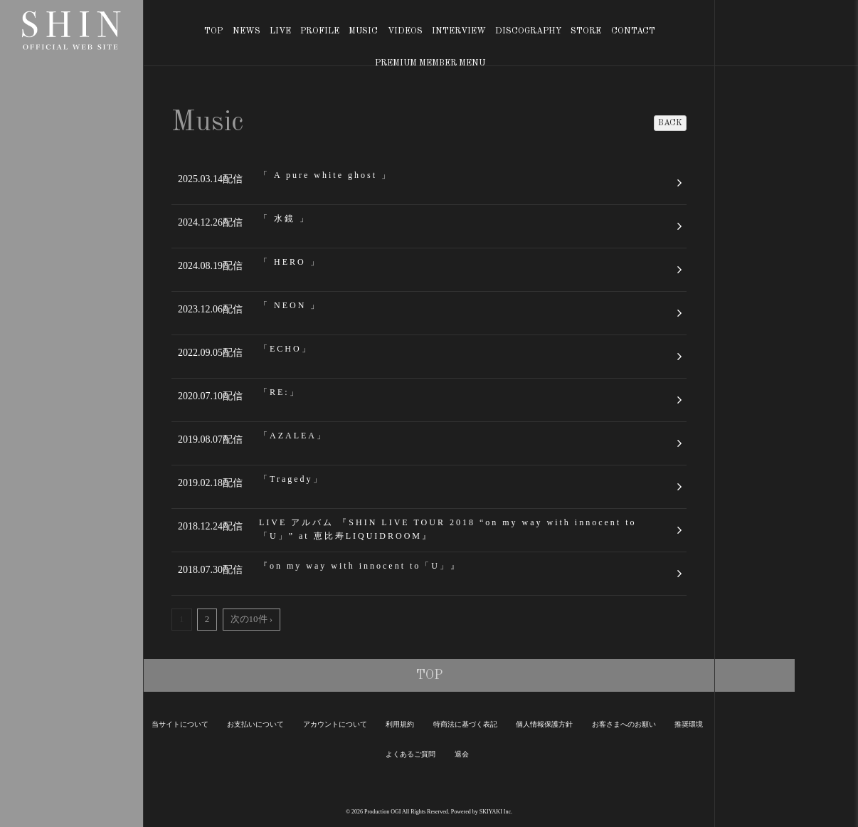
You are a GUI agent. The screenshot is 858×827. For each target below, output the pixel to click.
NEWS (246, 31)
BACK (670, 123)
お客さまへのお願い (624, 724)
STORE (586, 31)
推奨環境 (688, 724)
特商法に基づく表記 (465, 724)
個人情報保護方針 (544, 724)
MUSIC (363, 31)
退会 (462, 754)
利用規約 (400, 724)
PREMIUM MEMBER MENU (430, 63)
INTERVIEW (459, 31)
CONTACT (633, 31)
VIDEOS (405, 31)
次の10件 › (252, 618)
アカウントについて (335, 724)
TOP (213, 31)
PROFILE (319, 31)
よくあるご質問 (410, 754)
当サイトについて (180, 724)
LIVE (280, 31)
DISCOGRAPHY (528, 31)
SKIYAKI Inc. (496, 811)
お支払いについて (255, 724)
